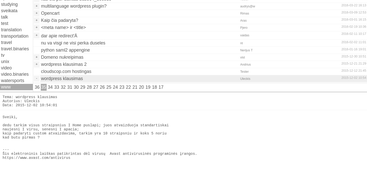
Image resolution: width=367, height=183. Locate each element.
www (6, 86)
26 (102, 87)
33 (56, 87)
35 (43, 87)
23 (122, 87)
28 (89, 87)
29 (82, 87)
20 (141, 87)
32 (63, 87)
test (4, 23)
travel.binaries (15, 48)
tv (3, 55)
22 (128, 87)
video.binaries (15, 74)
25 (108, 87)
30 (76, 87)
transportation (15, 36)
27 (95, 87)
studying (9, 4)
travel (6, 42)
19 (148, 87)
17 (161, 87)
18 (154, 87)
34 (50, 87)
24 (115, 87)
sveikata (9, 10)
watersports (12, 80)
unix (5, 61)
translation (11, 29)
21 (135, 87)
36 (37, 87)
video (6, 67)
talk (4, 17)
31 (69, 87)
